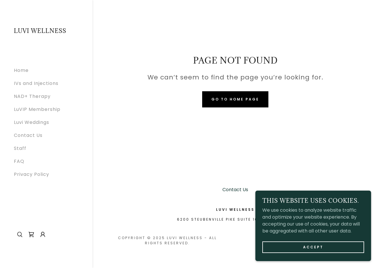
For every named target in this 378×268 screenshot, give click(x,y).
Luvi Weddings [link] (31, 122)
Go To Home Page (235, 99)
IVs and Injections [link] (36, 83)
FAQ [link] (19, 161)
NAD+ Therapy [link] (32, 96)
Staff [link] (20, 148)
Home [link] (21, 70)
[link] (40, 31)
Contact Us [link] (28, 135)
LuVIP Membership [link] (37, 109)
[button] (43, 234)
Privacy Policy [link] (31, 174)
